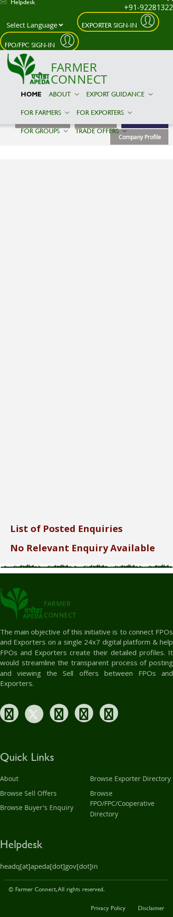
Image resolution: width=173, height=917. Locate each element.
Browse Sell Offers (28, 793)
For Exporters (104, 112)
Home (31, 94)
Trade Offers (101, 131)
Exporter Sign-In (109, 25)
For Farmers (45, 112)
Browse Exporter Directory (130, 778)
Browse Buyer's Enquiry (36, 807)
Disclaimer (151, 908)
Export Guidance (119, 94)
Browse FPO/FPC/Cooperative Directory (122, 803)
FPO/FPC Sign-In (31, 45)
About (64, 94)
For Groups (44, 131)
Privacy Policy (108, 908)
